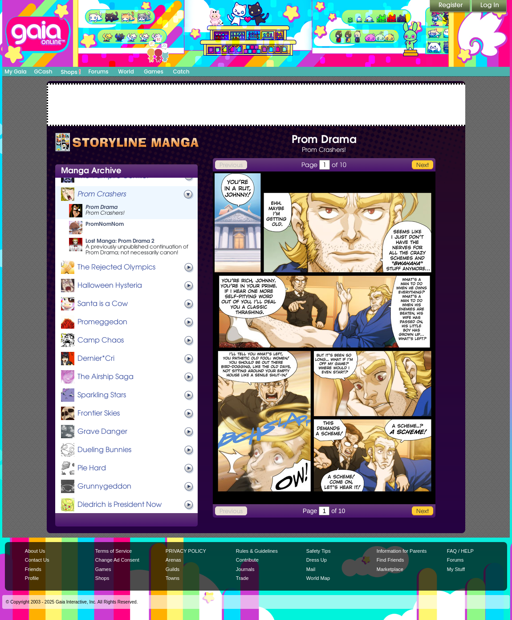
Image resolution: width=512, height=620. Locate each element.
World (126, 71)
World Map (318, 578)
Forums (98, 71)
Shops (71, 71)
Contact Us (37, 560)
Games (153, 71)
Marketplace (390, 569)
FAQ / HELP (460, 551)
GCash (43, 71)
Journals (245, 569)
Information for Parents (402, 551)
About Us (35, 551)
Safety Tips (318, 551)
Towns (172, 578)
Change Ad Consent (117, 560)
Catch (181, 71)
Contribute (247, 560)
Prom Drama (101, 207)
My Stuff (456, 569)
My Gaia (15, 71)
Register (450, 6)
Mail (310, 569)
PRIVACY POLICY (186, 551)
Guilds (172, 569)
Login (489, 6)
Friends (33, 569)
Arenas (173, 560)
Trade (242, 578)
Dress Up (316, 560)
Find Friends (390, 560)
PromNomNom (104, 223)
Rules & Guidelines (257, 551)
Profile (32, 578)
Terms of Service (113, 551)
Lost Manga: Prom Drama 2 (119, 240)
